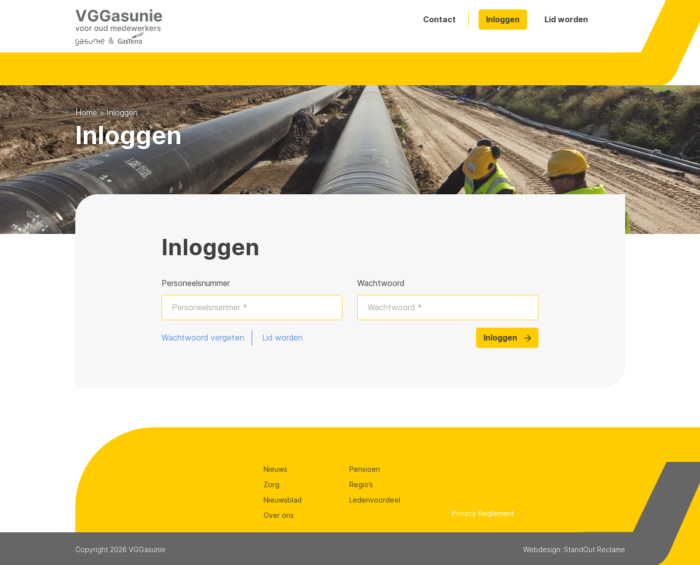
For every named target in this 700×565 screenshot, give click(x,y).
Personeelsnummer (196, 283)
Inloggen (503, 19)
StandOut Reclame (594, 549)
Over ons (279, 515)
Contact (439, 19)
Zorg (271, 484)
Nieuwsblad (283, 500)
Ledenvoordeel (374, 500)
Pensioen (364, 469)
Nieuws (275, 469)
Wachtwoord (381, 283)
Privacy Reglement (483, 513)
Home (86, 112)
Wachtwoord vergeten (203, 337)
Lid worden (566, 19)
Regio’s (361, 484)
